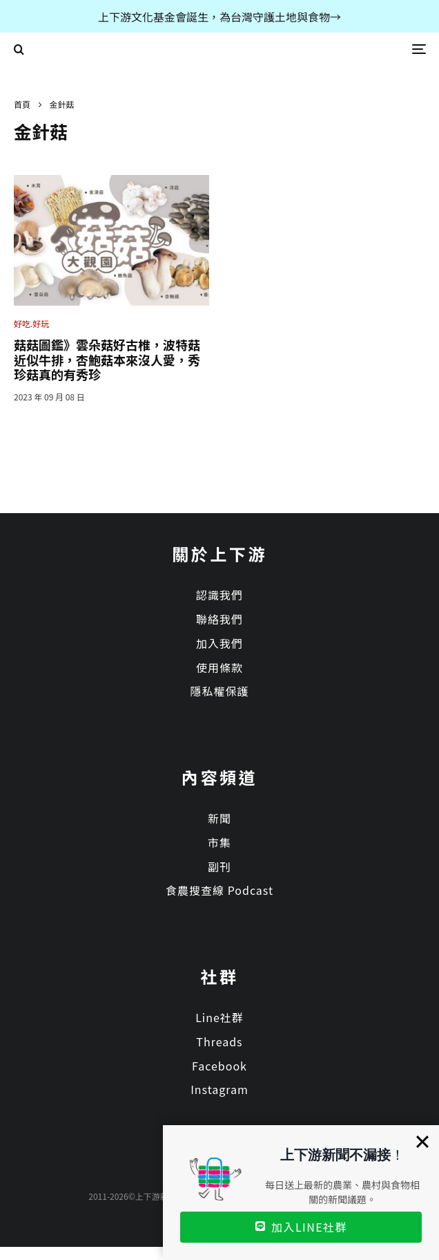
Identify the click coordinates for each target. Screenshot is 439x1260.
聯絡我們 (219, 619)
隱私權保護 (219, 691)
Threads (219, 1041)
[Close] (422, 1142)
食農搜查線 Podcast (219, 890)
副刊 (219, 866)
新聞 (219, 818)
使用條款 (219, 667)
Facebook (219, 1065)
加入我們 (219, 643)
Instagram (219, 1089)
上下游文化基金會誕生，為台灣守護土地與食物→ (219, 16)
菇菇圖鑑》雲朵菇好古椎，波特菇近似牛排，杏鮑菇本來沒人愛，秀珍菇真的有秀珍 (107, 359)
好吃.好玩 (31, 323)
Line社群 (219, 1017)
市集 (219, 842)
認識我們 (219, 594)
